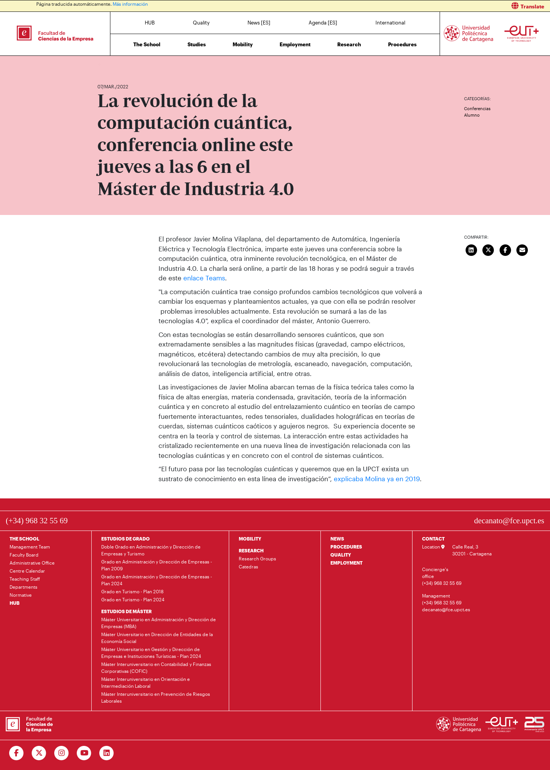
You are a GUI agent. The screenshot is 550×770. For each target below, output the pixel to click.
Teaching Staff (25, 578)
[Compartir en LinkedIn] (471, 249)
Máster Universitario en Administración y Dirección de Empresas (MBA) (158, 623)
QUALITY (340, 554)
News (118, 64)
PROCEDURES (346, 546)
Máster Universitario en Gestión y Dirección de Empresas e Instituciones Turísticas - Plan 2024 (151, 652)
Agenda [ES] (323, 23)
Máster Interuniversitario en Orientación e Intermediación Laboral (145, 682)
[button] (415, 5)
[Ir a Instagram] (62, 753)
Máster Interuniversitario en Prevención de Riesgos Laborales (155, 697)
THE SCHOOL (24, 538)
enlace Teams (204, 278)
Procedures (402, 44)
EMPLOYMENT (346, 562)
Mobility (243, 44)
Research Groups (257, 558)
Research (349, 44)
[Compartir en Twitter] (488, 249)
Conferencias (477, 108)
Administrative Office (32, 562)
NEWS (337, 538)
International (390, 23)
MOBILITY (250, 538)
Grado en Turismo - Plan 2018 (132, 591)
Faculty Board (24, 554)
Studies (197, 44)
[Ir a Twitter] (39, 753)
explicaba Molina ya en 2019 (377, 478)
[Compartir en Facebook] (505, 249)
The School (146, 44)
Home (103, 64)
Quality (201, 23)
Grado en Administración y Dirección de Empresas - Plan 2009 (156, 565)
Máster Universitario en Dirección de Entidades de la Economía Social (157, 638)
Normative (21, 594)
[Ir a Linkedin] (107, 753)
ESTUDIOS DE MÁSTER (126, 611)
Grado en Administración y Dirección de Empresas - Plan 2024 (156, 580)
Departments (23, 586)
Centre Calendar (27, 570)
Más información (130, 4)
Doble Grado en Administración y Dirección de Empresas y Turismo (151, 550)
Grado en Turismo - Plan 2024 (132, 599)
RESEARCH (251, 550)
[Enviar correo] (522, 249)
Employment (295, 44)
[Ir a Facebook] (17, 753)
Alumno (472, 114)
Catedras (248, 566)
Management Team (30, 546)
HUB (150, 23)
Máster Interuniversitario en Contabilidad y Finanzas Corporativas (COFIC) (156, 667)
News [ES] (258, 23)
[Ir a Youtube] (84, 753)
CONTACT (433, 538)
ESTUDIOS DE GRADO (125, 538)
